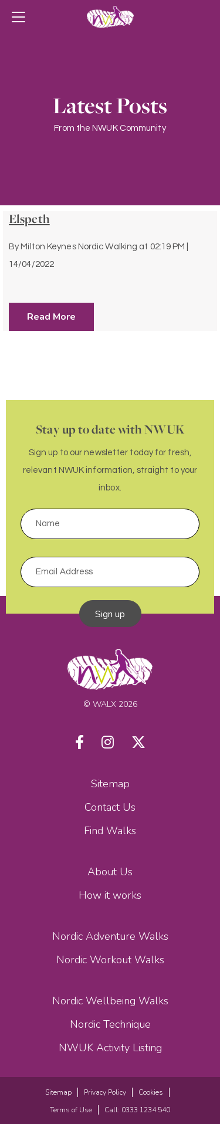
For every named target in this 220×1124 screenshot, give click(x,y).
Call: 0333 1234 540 (137, 1110)
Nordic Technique (110, 1024)
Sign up (110, 614)
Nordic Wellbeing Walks (110, 1001)
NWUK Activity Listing (110, 1048)
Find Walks (110, 831)
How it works (110, 895)
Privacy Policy (105, 1092)
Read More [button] (51, 316)
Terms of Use (71, 1110)
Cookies (150, 1092)
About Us (110, 872)
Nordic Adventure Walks (110, 936)
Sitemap (110, 784)
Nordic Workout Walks (110, 960)
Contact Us (110, 807)
